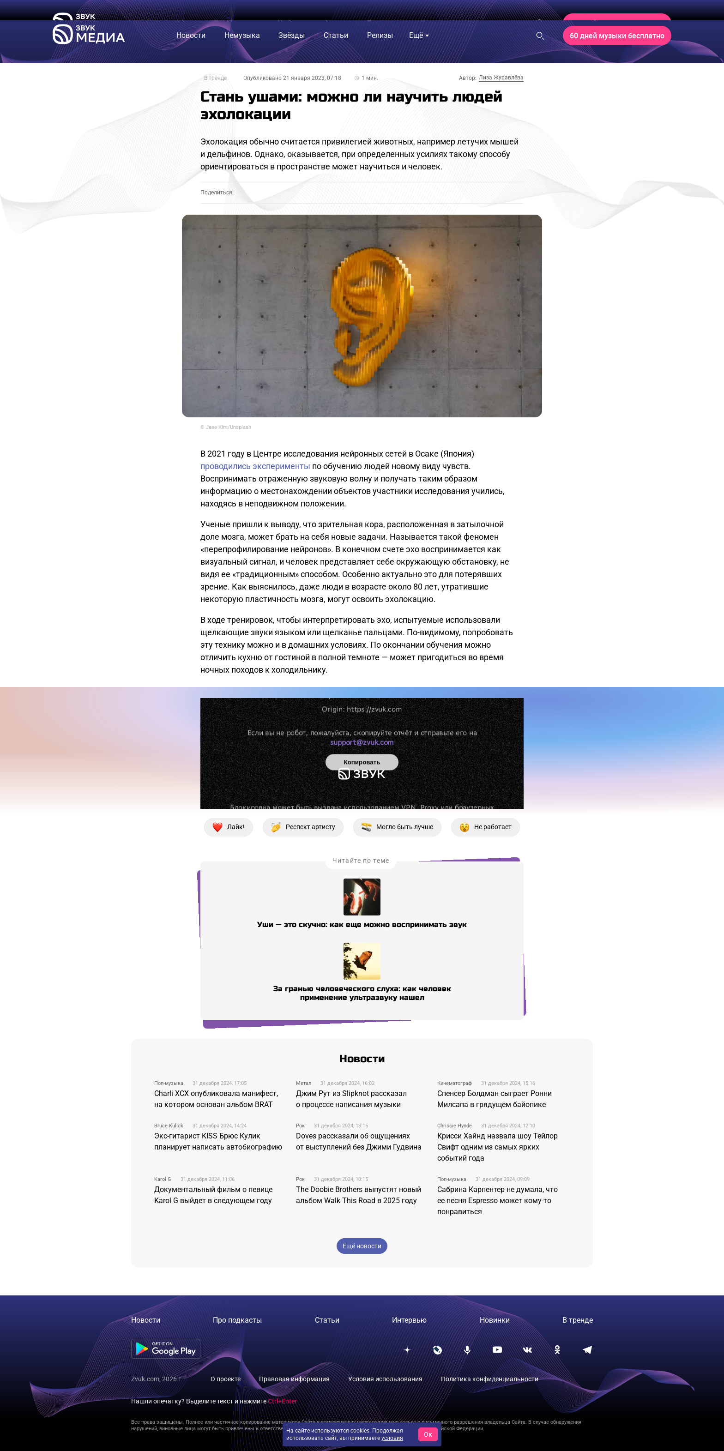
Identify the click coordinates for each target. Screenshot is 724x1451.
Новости (145, 1320)
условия (392, 1438)
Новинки (495, 1320)
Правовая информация (294, 1379)
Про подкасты (237, 1320)
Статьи (327, 1320)
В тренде (215, 78)
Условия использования (385, 1379)
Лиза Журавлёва (501, 77)
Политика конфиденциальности (489, 1379)
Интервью (409, 1320)
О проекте (226, 1379)
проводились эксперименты (255, 466)
